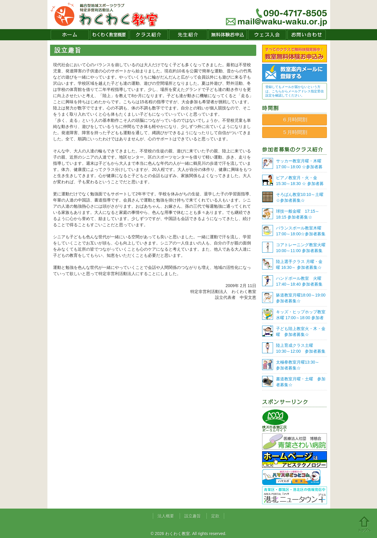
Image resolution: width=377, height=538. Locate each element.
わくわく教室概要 (109, 35)
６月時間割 (294, 119)
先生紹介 (188, 35)
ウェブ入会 (267, 35)
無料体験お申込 (228, 35)
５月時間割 (294, 132)
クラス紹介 (149, 35)
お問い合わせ (306, 35)
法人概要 (166, 516)
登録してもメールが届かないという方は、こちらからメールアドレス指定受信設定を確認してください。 (294, 91)
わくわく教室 (104, 14)
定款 (215, 516)
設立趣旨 (192, 516)
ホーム (70, 35)
